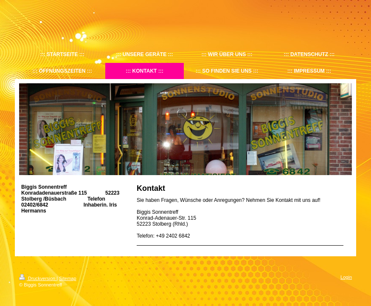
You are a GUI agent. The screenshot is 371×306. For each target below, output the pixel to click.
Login (346, 277)
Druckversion (37, 278)
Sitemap (67, 278)
